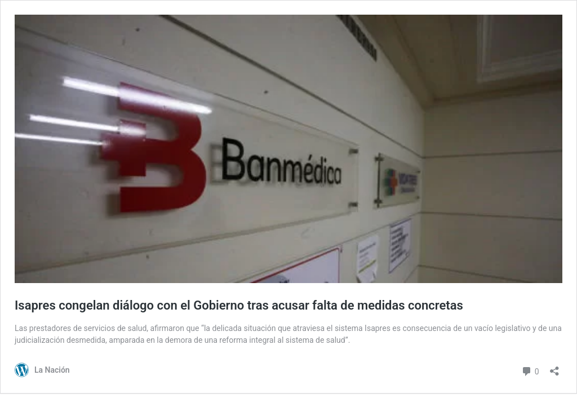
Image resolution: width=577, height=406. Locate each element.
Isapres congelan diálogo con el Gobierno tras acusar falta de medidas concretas (239, 305)
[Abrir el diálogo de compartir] (554, 367)
